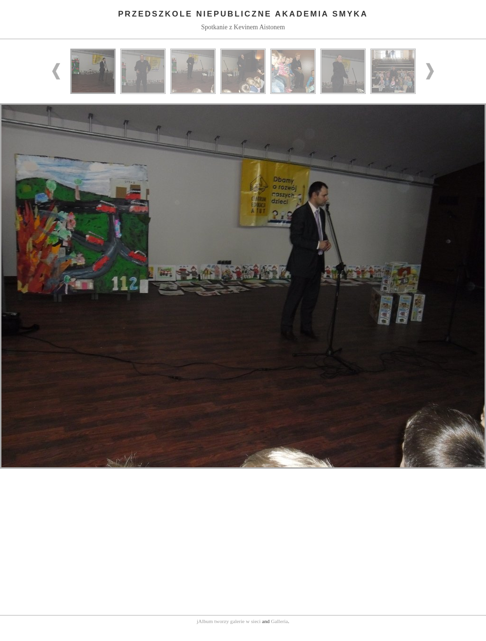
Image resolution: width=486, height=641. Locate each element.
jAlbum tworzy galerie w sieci (228, 621)
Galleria (279, 621)
